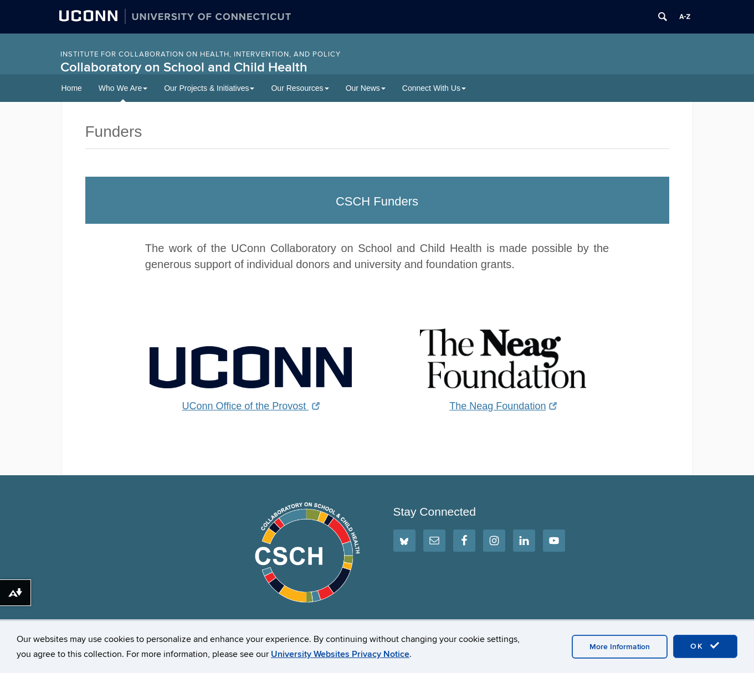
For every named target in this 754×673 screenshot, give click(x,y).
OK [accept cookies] (705, 646)
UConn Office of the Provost (251, 406)
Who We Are (123, 88)
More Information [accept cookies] (619, 646)
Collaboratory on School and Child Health (183, 67)
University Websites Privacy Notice (340, 654)
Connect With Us (434, 88)
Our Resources (300, 88)
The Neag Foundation (503, 406)
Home (71, 88)
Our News (366, 88)
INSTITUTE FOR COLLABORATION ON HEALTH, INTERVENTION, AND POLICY (200, 54)
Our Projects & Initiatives (209, 88)
